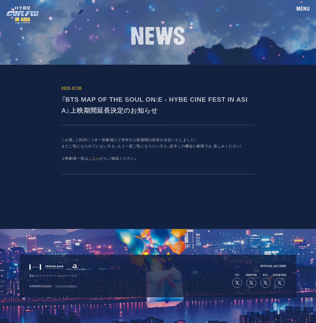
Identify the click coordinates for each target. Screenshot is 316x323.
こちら (94, 158)
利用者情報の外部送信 (40, 286)
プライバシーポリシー (66, 286)
